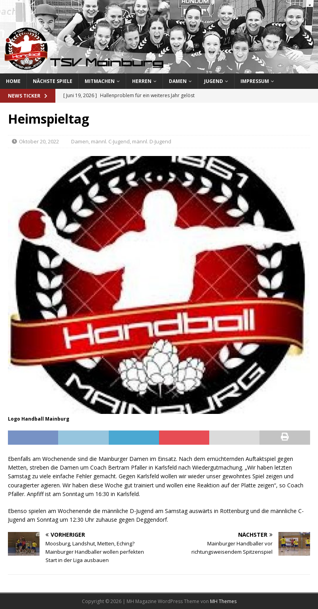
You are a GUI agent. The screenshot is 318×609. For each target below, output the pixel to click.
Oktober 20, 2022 (39, 141)
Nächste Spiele (52, 81)
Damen (178, 81)
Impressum (254, 81)
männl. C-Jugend (110, 141)
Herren (141, 81)
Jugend (213, 81)
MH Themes (223, 601)
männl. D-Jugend (151, 141)
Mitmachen (100, 81)
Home (13, 81)
